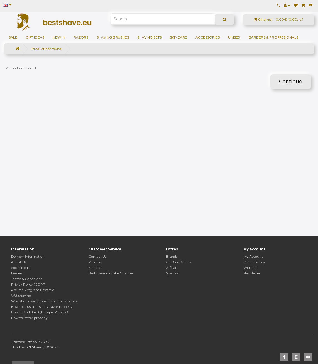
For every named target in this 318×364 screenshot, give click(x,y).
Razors (81, 37)
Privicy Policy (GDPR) (29, 284)
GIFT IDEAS (35, 37)
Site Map (95, 267)
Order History (254, 262)
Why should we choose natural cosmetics (44, 301)
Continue (290, 81)
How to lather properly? (30, 318)
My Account (253, 256)
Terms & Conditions (26, 279)
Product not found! (46, 49)
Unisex (234, 37)
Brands (171, 256)
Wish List (250, 267)
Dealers (17, 273)
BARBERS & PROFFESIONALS (273, 37)
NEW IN (59, 37)
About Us (18, 262)
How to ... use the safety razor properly (42, 307)
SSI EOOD (41, 341)
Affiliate (172, 267)
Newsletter (251, 273)
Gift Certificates (178, 262)
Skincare (178, 37)
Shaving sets (149, 37)
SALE (13, 37)
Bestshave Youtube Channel (111, 273)
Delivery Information (28, 256)
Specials (172, 273)
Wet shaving (21, 295)
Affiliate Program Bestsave (32, 290)
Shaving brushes (113, 37)
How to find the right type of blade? (39, 312)
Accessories (207, 37)
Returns (95, 262)
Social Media (21, 267)
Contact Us (97, 256)
